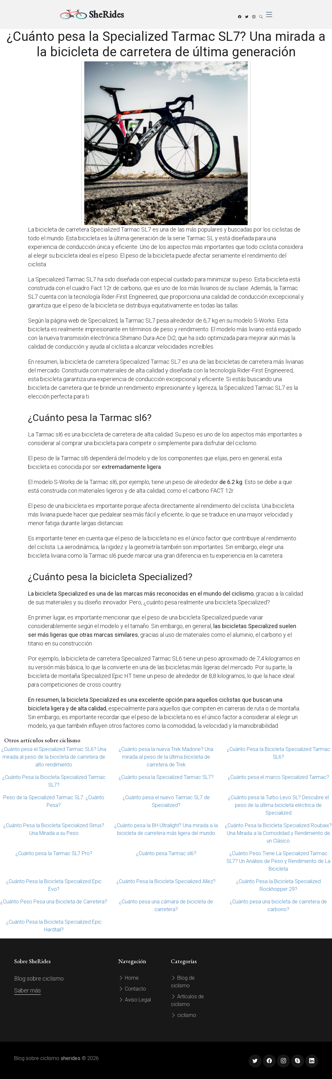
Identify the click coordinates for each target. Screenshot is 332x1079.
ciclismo (183, 1015)
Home (128, 978)
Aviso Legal (134, 1000)
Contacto (132, 989)
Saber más (27, 990)
